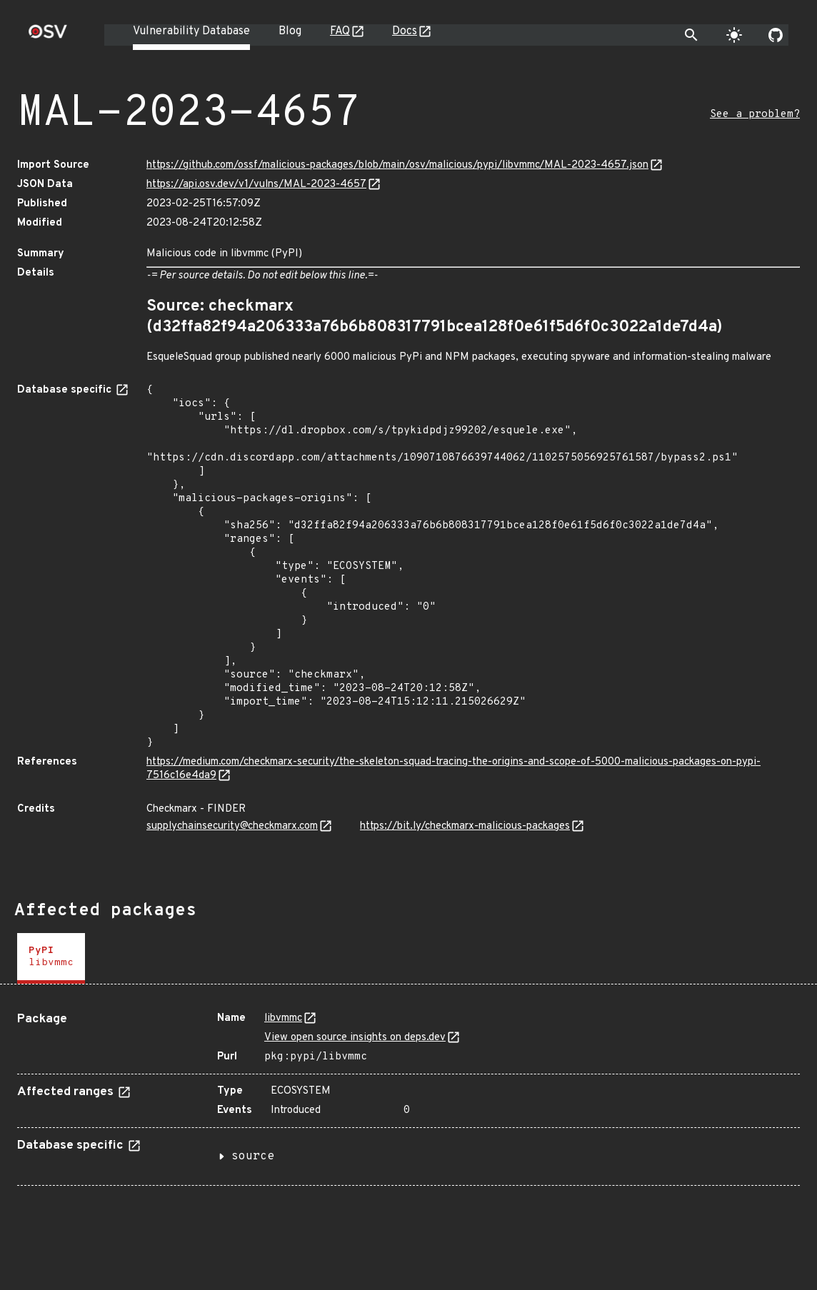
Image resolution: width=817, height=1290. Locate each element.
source (252, 1156)
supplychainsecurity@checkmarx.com (232, 826)
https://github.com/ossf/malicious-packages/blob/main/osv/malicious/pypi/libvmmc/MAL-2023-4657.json (397, 165)
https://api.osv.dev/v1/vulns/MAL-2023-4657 (256, 184)
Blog (290, 31)
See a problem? (755, 114)
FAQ (340, 31)
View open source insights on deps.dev (355, 1037)
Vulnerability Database (191, 31)
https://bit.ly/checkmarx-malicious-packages (465, 826)
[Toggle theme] (734, 35)
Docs (404, 31)
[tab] (51, 958)
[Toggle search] (691, 35)
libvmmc (283, 1018)
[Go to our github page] (775, 35)
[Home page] (48, 36)
